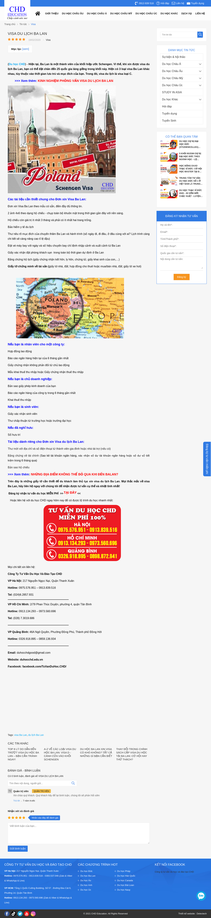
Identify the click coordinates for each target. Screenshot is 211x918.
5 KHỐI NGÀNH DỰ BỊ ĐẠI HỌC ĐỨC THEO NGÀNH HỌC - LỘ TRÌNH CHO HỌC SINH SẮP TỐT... (190, 156)
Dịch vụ (186, 13)
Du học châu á (97, 13)
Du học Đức (86, 871)
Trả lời (16, 800)
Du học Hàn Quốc (126, 875)
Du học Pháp (123, 871)
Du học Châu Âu (172, 71)
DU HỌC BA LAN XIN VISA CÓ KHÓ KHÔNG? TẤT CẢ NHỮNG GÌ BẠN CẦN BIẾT (96, 752)
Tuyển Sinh (169, 120)
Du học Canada (125, 880)
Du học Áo (85, 880)
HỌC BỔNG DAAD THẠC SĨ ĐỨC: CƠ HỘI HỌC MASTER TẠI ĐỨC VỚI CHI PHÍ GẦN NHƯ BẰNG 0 (191, 169)
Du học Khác (170, 99)
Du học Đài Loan (125, 885)
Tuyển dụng (169, 113)
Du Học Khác (169, 13)
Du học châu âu (73, 13)
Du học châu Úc (146, 13)
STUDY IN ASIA (172, 92)
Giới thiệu (51, 13)
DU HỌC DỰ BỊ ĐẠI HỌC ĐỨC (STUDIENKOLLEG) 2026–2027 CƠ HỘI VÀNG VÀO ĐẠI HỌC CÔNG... (189, 144)
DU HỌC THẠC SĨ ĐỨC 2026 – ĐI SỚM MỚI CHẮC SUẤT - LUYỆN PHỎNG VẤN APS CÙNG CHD (190, 193)
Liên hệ (200, 13)
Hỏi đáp (167, 106)
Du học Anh (86, 885)
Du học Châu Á (171, 64)
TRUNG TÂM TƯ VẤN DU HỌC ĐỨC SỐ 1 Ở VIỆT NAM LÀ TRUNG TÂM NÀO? (190, 181)
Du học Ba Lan (87, 875)
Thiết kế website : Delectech (192, 913)
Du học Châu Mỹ (172, 78)
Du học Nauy (123, 889)
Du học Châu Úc (172, 85)
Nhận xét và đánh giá (21, 811)
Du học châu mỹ (121, 13)
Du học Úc (85, 889)
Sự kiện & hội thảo (173, 56)
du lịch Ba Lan (36, 735)
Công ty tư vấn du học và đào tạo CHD (174, 872)
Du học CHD (17, 64)
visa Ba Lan (20, 735)
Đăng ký (181, 277)
